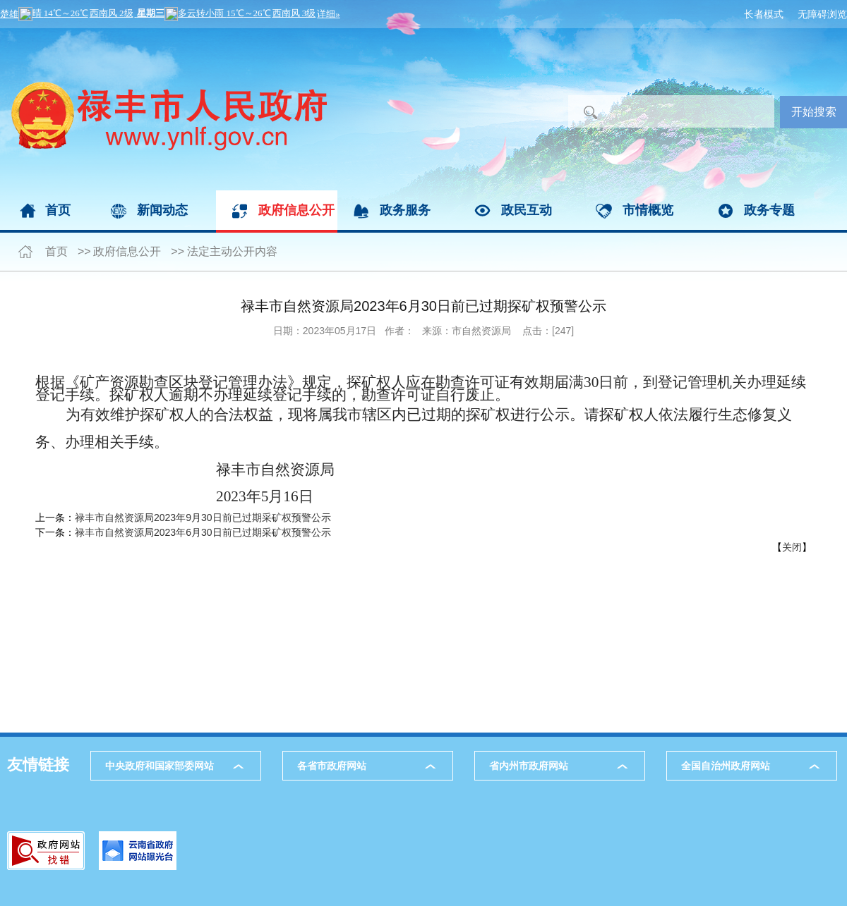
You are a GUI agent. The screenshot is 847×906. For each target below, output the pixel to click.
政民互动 (526, 210)
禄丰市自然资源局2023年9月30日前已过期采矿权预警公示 (203, 517)
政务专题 (769, 210)
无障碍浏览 (822, 14)
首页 (58, 210)
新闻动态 (162, 210)
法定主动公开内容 (232, 251)
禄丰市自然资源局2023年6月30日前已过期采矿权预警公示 (203, 532)
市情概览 (648, 210)
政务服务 (405, 210)
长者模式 (763, 14)
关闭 (792, 547)
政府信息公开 (296, 210)
